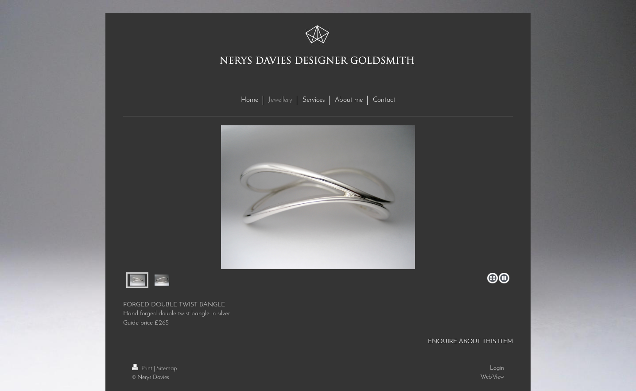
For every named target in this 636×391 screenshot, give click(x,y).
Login (497, 368)
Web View (492, 377)
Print (143, 368)
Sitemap (166, 368)
